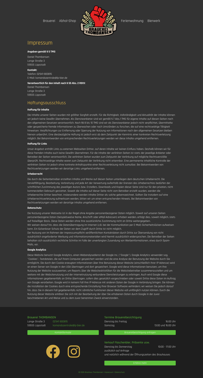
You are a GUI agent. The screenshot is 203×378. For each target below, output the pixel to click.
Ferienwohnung (132, 21)
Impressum (109, 372)
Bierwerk (153, 21)
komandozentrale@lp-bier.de (51, 78)
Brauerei (49, 21)
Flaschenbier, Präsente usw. (132, 343)
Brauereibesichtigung (128, 317)
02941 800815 (60, 321)
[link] (60, 321)
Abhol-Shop (67, 21)
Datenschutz (120, 372)
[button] (63, 332)
